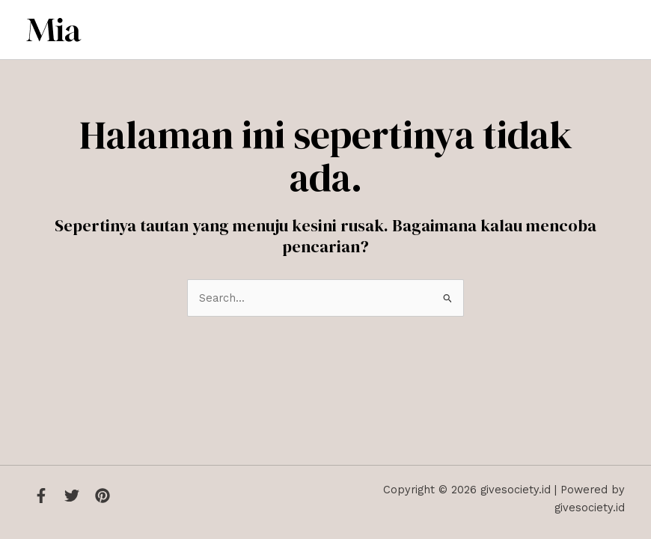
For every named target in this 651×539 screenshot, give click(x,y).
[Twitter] (72, 496)
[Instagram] (102, 496)
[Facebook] (41, 496)
